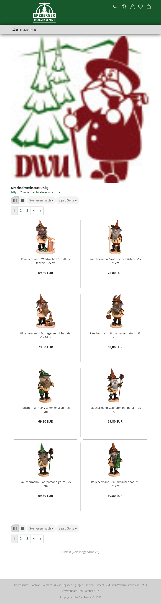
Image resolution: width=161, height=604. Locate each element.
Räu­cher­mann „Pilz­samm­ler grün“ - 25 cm (45, 409)
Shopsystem (66, 597)
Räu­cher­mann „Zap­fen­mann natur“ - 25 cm (115, 409)
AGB (144, 585)
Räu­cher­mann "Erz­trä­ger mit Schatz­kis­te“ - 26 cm (45, 335)
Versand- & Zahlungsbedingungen (63, 585)
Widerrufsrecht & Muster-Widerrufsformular (112, 585)
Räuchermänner (23, 30)
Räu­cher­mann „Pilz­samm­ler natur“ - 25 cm (115, 335)
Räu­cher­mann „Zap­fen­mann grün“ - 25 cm (45, 483)
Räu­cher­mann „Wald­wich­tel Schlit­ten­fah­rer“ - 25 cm (45, 260)
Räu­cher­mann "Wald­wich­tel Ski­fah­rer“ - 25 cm (115, 260)
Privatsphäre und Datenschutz (80, 591)
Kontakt (35, 585)
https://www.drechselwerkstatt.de (35, 192)
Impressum (21, 585)
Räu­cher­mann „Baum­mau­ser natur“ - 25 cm (115, 483)
